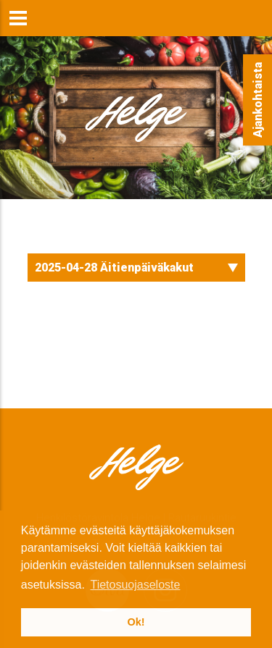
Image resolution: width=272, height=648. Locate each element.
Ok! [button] (136, 622)
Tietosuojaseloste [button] (135, 584)
